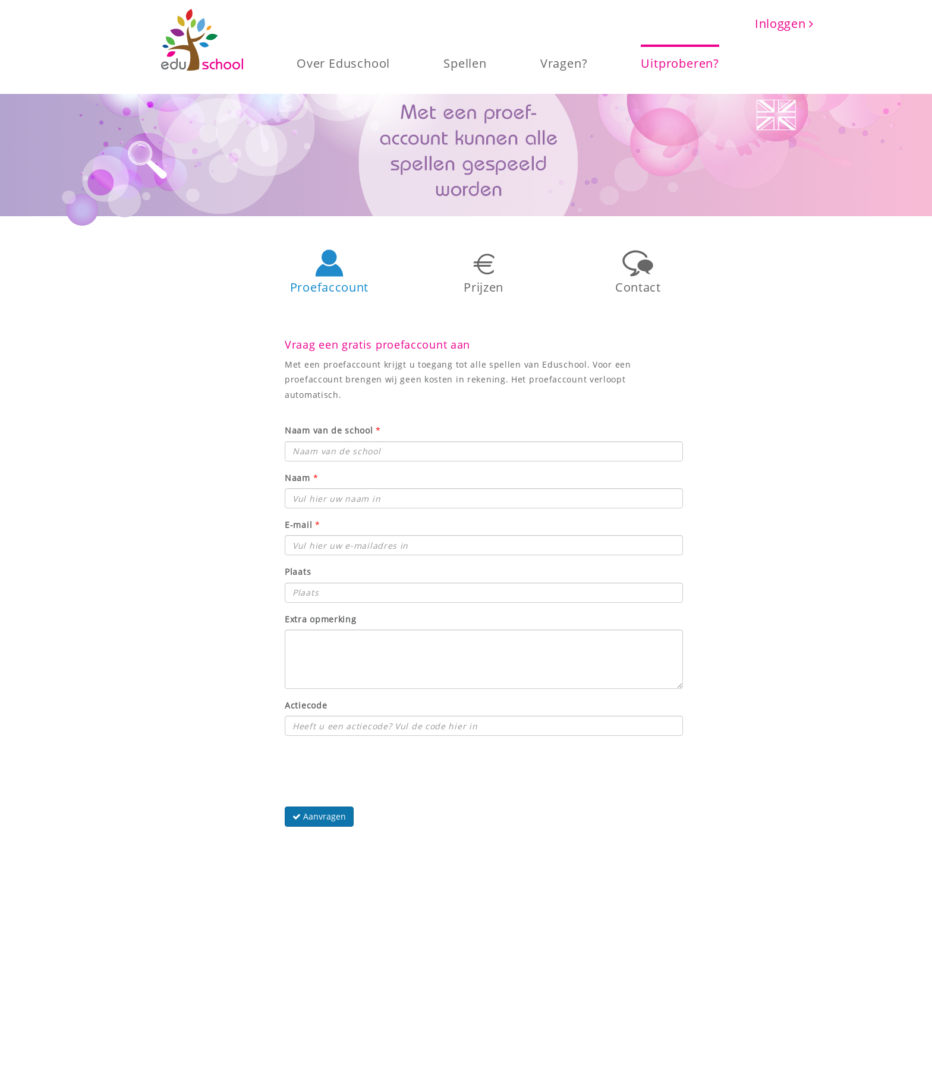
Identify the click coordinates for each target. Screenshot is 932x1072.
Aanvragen (319, 816)
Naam (297, 477)
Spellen (465, 62)
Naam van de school (329, 430)
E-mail (298, 524)
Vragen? (564, 62)
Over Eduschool (343, 62)
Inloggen (784, 23)
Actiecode (306, 705)
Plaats (298, 571)
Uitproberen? (680, 62)
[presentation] (375, 768)
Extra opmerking (321, 619)
